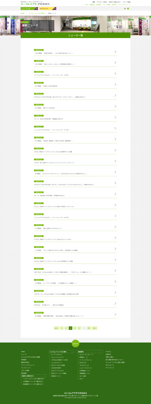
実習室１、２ (83, 357)
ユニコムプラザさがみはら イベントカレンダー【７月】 (51, 130)
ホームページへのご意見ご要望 (115, 362)
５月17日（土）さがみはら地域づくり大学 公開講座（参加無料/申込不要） (56, 294)
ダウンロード (110, 365)
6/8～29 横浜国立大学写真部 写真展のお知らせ (49, 195)
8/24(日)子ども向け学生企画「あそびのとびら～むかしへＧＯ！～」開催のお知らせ (59, 97)
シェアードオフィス (85, 368)
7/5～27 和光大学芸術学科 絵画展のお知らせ (48, 119)
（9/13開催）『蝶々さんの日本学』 (45, 108)
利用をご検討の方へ (28, 376)
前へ (56, 328)
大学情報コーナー (84, 371)
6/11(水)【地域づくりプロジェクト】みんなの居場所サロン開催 (53, 261)
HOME (22, 13)
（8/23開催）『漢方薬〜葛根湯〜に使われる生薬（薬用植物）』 (53, 141)
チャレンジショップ (57, 357)
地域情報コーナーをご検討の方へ (33, 384)
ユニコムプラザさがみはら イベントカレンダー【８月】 (51, 75)
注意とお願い (110, 357)
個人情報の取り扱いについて (114, 360)
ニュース (23, 354)
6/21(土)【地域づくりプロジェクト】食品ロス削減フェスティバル (54, 206)
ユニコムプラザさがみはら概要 (30, 357)
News (86, 4)
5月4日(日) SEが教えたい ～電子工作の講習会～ (49, 305)
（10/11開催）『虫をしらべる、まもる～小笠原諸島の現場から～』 (54, 64)
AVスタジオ (82, 362)
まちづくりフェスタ (57, 371)
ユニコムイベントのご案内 (36, 13)
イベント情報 (106, 4)
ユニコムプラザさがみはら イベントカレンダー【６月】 (51, 217)
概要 (93, 2)
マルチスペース (84, 365)
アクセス (108, 352)
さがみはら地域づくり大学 (59, 360)
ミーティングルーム (85, 360)
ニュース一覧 (26, 9)
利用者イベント (56, 376)
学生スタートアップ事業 (58, 373)
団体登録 (23, 373)
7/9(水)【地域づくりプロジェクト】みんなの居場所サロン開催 (53, 152)
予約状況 (114, 4)
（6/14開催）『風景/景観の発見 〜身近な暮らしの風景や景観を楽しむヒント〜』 (59, 316)
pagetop (75, 343)
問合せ (105, 2)
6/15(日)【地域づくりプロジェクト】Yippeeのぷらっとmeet (52, 239)
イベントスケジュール (27, 365)
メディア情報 (25, 370)
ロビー (81, 379)
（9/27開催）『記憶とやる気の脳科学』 (46, 86)
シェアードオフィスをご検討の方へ (34, 379)
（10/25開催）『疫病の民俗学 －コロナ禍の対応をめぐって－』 (54, 53)
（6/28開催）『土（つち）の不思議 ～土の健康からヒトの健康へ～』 (55, 283)
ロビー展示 (82, 376)
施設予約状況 (44, 9)
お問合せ (108, 354)
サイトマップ (110, 368)
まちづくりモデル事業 (58, 365)
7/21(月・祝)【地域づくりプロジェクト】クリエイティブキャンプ (54, 163)
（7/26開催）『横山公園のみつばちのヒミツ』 (48, 228)
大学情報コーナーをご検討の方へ (33, 381)
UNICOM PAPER (56, 368)
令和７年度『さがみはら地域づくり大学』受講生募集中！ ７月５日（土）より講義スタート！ (63, 272)
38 (89, 328)
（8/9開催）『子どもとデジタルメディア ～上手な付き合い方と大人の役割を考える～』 (60, 174)
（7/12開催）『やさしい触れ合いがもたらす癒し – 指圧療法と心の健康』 (56, 250)
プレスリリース (25, 368)
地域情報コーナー (84, 373)
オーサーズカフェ (56, 354)
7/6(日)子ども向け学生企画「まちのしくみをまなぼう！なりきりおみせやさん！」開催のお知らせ (64, 184)
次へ (94, 328)
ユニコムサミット (56, 362)
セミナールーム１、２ (86, 354)
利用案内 (23, 360)
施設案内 (81, 352)
